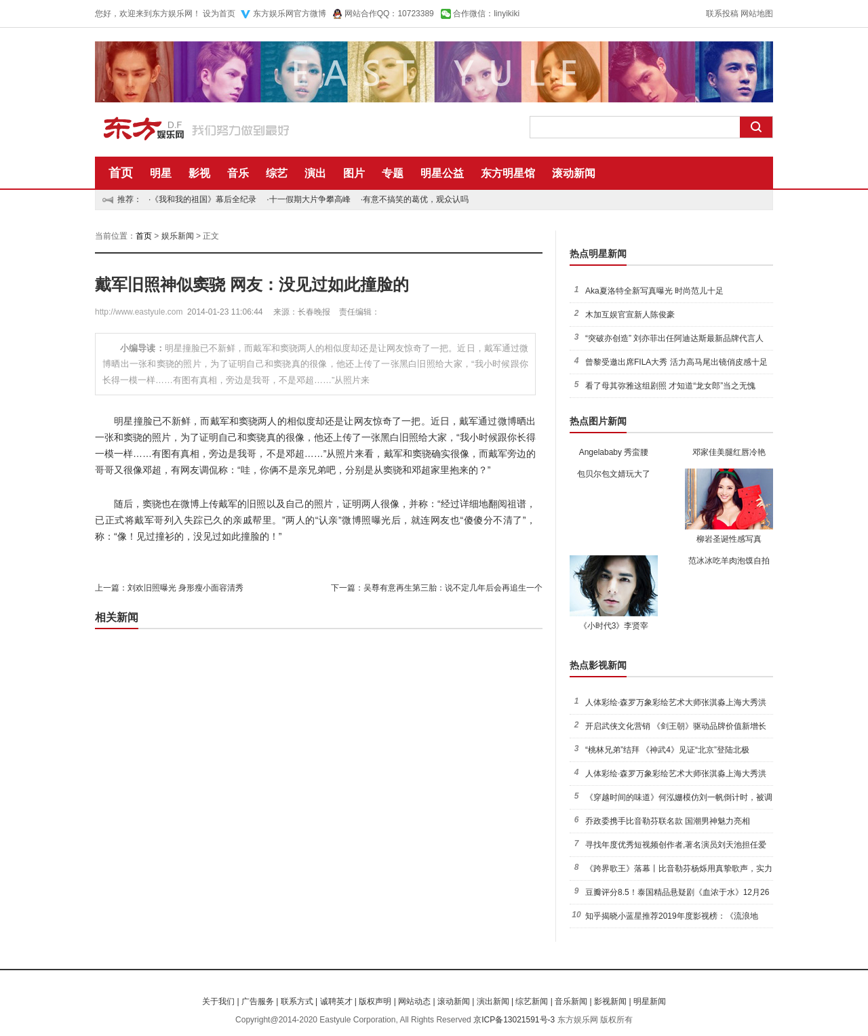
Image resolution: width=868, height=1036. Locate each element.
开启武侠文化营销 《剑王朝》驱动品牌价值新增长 (675, 726)
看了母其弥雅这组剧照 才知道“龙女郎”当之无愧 (670, 386)
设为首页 (219, 13)
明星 (161, 173)
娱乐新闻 (177, 236)
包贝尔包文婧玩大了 (613, 474)
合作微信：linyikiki (486, 13)
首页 (120, 173)
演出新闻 (493, 1001)
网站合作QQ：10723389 (389, 13)
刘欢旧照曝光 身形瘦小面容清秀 (185, 588)
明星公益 (442, 173)
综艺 (277, 173)
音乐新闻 (571, 1001)
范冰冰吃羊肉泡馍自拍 (729, 560)
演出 (315, 173)
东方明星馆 (508, 173)
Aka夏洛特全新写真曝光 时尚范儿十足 (654, 291)
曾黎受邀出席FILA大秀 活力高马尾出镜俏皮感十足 (676, 362)
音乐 (238, 173)
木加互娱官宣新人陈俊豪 (630, 314)
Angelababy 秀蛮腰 (614, 452)
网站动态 (414, 1001)
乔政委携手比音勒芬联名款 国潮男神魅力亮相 (667, 821)
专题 (392, 173)
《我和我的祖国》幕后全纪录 (203, 199)
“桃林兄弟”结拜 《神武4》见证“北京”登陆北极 (667, 750)
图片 (354, 173)
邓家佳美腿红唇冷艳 (729, 452)
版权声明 (375, 1001)
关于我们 (218, 1001)
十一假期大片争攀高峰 (310, 199)
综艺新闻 (531, 1001)
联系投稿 (722, 13)
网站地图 (757, 13)
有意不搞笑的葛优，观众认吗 (416, 199)
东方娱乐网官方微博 (289, 13)
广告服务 (257, 1001)
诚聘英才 (336, 1001)
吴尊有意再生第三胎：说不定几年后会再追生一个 (452, 588)
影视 (199, 173)
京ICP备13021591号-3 (514, 1019)
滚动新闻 (573, 173)
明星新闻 (649, 1001)
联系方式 (297, 1001)
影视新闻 (610, 1001)
